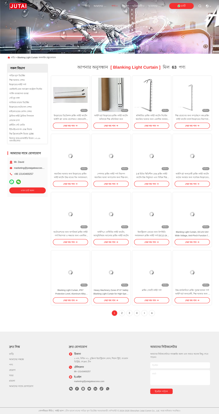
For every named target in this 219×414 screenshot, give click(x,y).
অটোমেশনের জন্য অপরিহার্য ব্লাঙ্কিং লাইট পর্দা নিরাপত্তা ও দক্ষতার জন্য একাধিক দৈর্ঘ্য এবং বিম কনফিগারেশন (70, 235)
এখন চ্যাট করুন (27, 190)
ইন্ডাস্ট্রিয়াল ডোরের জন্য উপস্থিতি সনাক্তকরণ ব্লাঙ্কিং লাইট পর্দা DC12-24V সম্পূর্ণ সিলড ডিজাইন (151, 235)
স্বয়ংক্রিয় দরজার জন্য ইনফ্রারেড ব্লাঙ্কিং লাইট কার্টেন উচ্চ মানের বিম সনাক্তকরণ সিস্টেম (70, 177)
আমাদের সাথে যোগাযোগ (155, 5)
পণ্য (115, 5)
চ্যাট (181, 5)
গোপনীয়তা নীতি (46, 411)
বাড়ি (87, 5)
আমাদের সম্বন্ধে (101, 5)
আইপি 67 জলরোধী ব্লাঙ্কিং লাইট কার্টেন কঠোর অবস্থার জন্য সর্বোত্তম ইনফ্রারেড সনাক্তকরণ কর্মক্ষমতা (192, 177)
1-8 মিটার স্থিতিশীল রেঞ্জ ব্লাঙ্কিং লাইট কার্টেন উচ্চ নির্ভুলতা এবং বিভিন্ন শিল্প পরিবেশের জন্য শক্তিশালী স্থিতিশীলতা (151, 177)
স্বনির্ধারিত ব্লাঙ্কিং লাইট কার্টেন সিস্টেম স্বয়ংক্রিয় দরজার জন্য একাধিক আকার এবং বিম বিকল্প (152, 119)
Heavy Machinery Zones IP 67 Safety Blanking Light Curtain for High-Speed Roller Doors (111, 293)
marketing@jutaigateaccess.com (31, 168)
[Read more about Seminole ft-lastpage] (152, 313)
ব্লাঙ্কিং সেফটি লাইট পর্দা (151, 290)
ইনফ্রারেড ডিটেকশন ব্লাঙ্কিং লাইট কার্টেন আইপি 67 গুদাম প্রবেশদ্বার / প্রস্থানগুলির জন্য (70, 119)
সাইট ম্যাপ (59, 411)
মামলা (12, 381)
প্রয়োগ (125, 5)
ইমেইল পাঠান (161, 391)
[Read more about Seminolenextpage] (144, 313)
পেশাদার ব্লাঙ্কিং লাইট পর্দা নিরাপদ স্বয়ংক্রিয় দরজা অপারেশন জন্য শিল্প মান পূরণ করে (111, 177)
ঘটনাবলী (138, 5)
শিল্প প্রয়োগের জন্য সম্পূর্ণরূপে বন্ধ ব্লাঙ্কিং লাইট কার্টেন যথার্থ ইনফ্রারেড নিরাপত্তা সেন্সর (192, 119)
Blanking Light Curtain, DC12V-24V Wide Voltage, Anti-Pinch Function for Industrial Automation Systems (192, 235)
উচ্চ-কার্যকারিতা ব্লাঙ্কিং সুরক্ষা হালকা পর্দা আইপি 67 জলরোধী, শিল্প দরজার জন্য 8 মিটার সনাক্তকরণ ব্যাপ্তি (192, 293)
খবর (11, 375)
